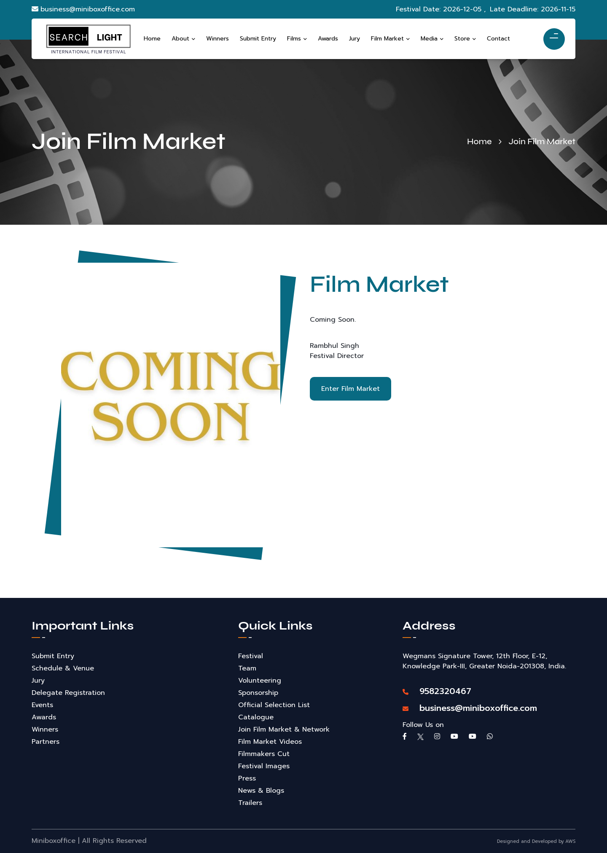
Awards (44, 717)
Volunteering (259, 680)
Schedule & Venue (63, 668)
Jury (38, 680)
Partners (45, 742)
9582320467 (437, 691)
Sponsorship (258, 693)
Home (479, 141)
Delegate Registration (68, 693)
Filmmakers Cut (264, 754)
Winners (45, 729)
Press (247, 778)
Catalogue (256, 717)
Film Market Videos (270, 742)
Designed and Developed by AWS (536, 841)
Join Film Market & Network (284, 729)
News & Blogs (261, 791)
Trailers (250, 803)
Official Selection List (274, 705)
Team (247, 668)
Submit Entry (53, 656)
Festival (250, 656)
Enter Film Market (351, 390)
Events (42, 705)
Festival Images (264, 766)
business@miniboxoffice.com (83, 9)
